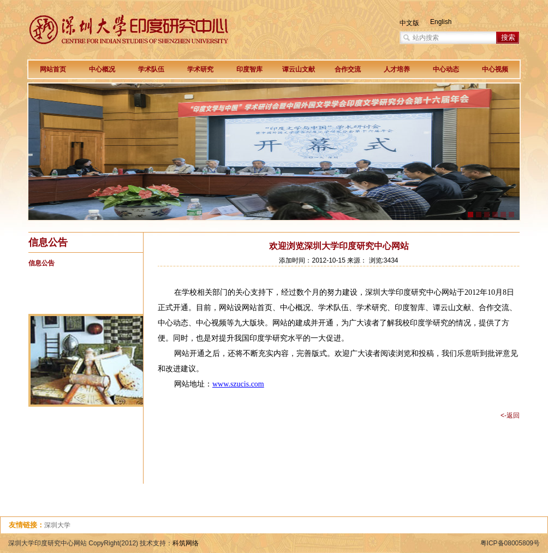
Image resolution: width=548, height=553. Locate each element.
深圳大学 (57, 525)
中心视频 (495, 69)
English (440, 22)
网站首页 (53, 69)
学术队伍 (151, 69)
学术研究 (200, 69)
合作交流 (348, 69)
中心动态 (446, 69)
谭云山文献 (298, 69)
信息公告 (41, 263)
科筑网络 (185, 543)
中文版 (409, 23)
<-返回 (510, 415)
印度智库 (249, 69)
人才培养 (397, 69)
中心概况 (102, 69)
